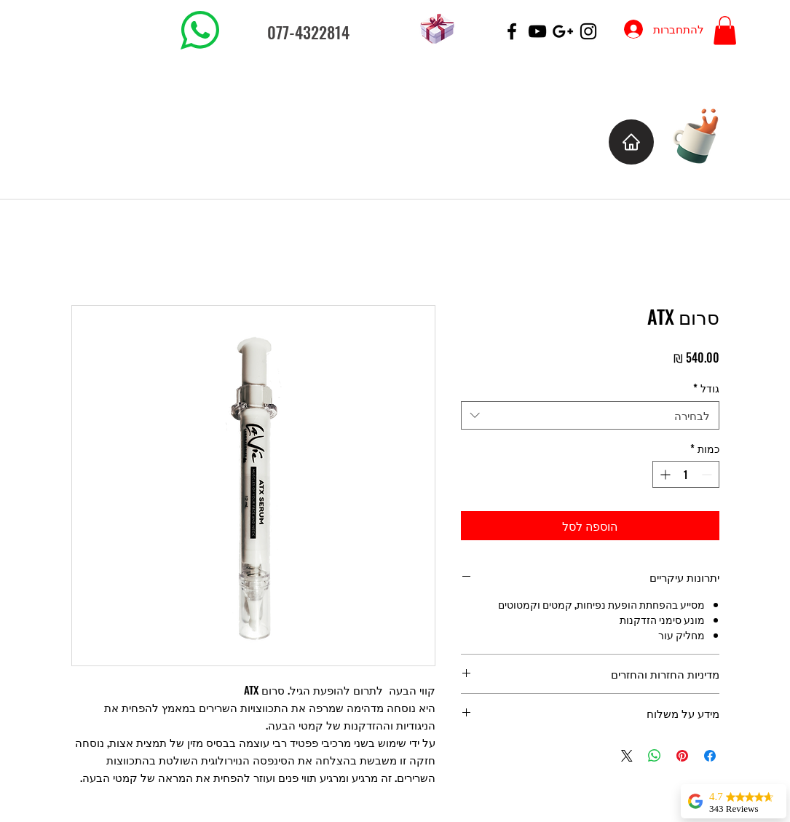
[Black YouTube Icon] (537, 31)
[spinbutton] (686, 474)
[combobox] (590, 415)
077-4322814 (308, 32)
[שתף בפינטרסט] (682, 755)
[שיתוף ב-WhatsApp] (654, 755)
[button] (725, 30)
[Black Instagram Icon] (588, 31)
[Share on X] (627, 755)
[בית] (631, 142)
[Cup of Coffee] (703, 134)
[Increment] (664, 474)
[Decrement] (708, 474)
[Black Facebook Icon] (512, 31)
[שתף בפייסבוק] (710, 755)
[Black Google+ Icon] (563, 31)
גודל (706, 388)
